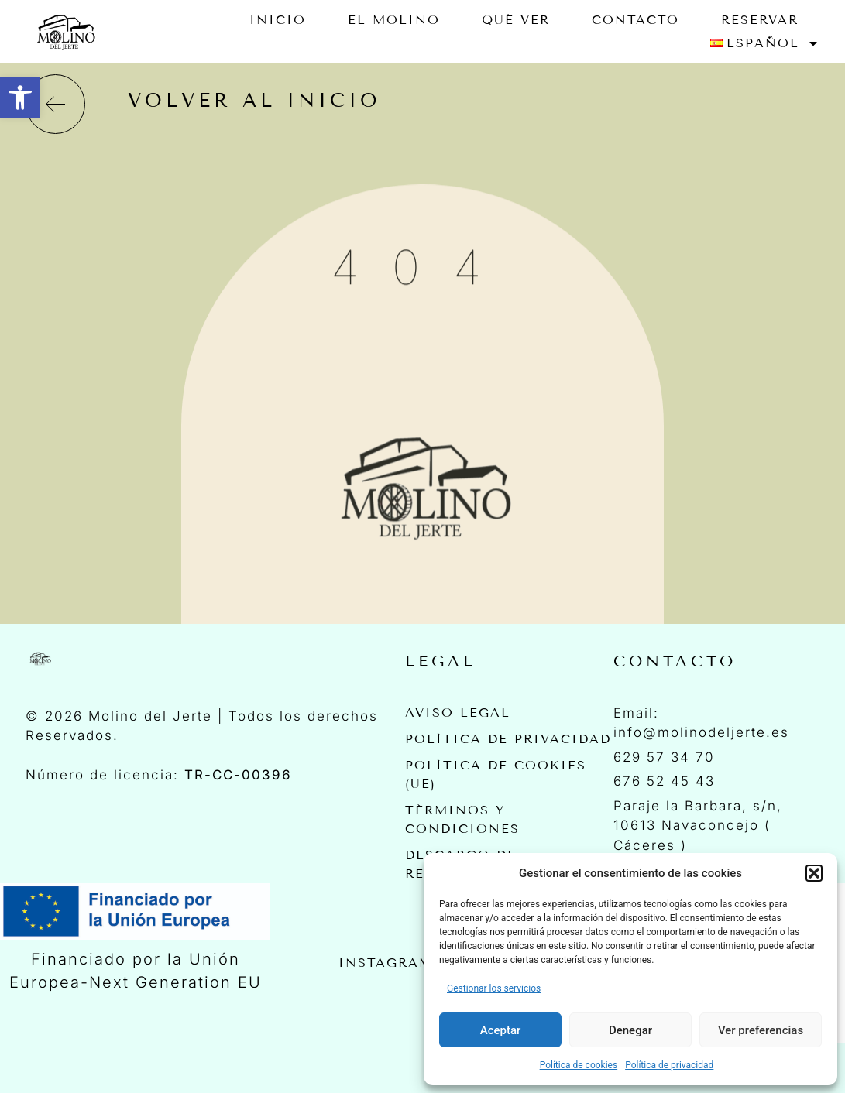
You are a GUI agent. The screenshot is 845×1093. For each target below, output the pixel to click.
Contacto (635, 19)
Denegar (630, 1030)
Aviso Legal (457, 712)
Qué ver (516, 19)
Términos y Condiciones (462, 819)
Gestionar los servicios (494, 988)
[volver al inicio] (55, 104)
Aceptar (500, 1030)
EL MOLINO (394, 19)
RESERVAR (760, 19)
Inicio (277, 19)
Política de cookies (579, 1065)
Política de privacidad (669, 1065)
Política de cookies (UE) (495, 774)
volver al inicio (254, 100)
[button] (20, 97)
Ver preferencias (760, 1030)
